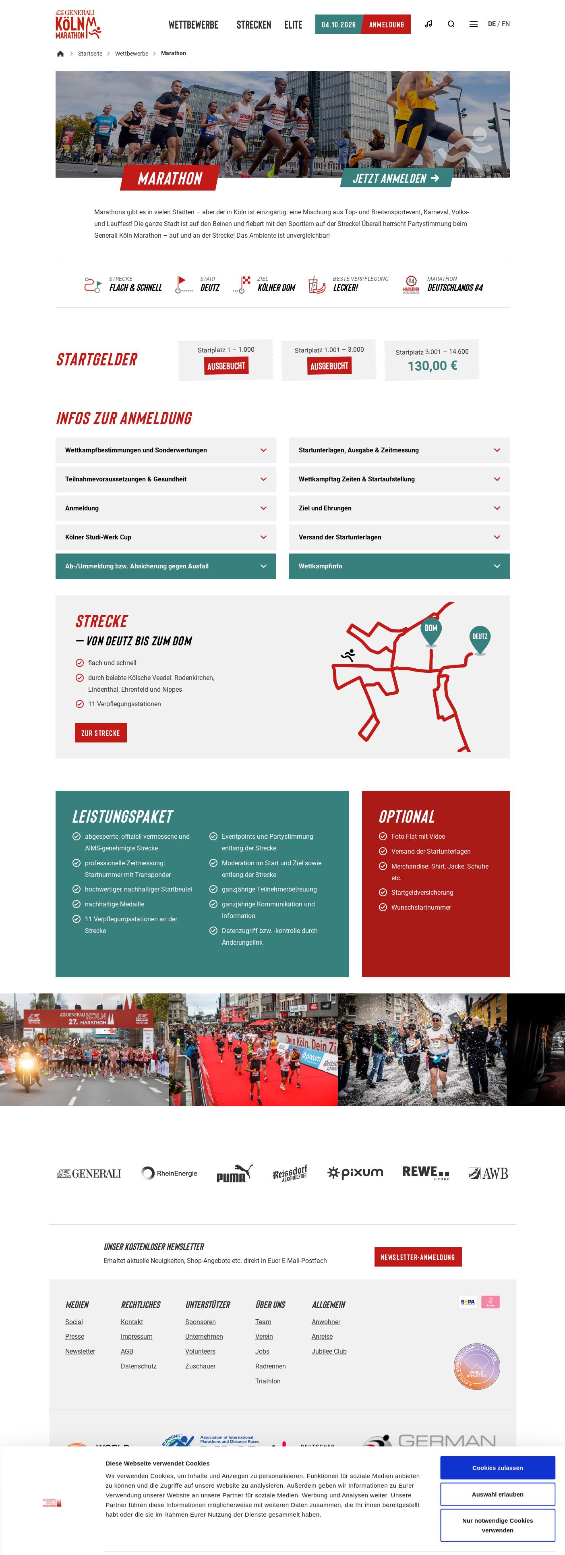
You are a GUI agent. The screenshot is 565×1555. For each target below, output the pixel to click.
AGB (127, 1351)
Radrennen (270, 1366)
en (506, 24)
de (492, 24)
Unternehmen (204, 1336)
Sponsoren (200, 1322)
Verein (264, 1336)
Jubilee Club (329, 1351)
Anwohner (326, 1322)
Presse (74, 1336)
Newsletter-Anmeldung (418, 1257)
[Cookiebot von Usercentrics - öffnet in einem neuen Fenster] (52, 1539)
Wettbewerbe (193, 24)
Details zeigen (428, 1539)
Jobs (262, 1351)
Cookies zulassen (497, 1439)
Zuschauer (200, 1366)
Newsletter (80, 1351)
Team (263, 1322)
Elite (293, 24)
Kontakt (132, 1322)
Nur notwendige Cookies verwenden (497, 1497)
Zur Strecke (101, 733)
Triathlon (268, 1381)
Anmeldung (363, 24)
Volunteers (200, 1351)
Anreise (322, 1336)
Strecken (254, 24)
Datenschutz (139, 1366)
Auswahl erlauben (498, 1466)
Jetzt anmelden (396, 177)
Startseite (90, 53)
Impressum (137, 1336)
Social (74, 1322)
